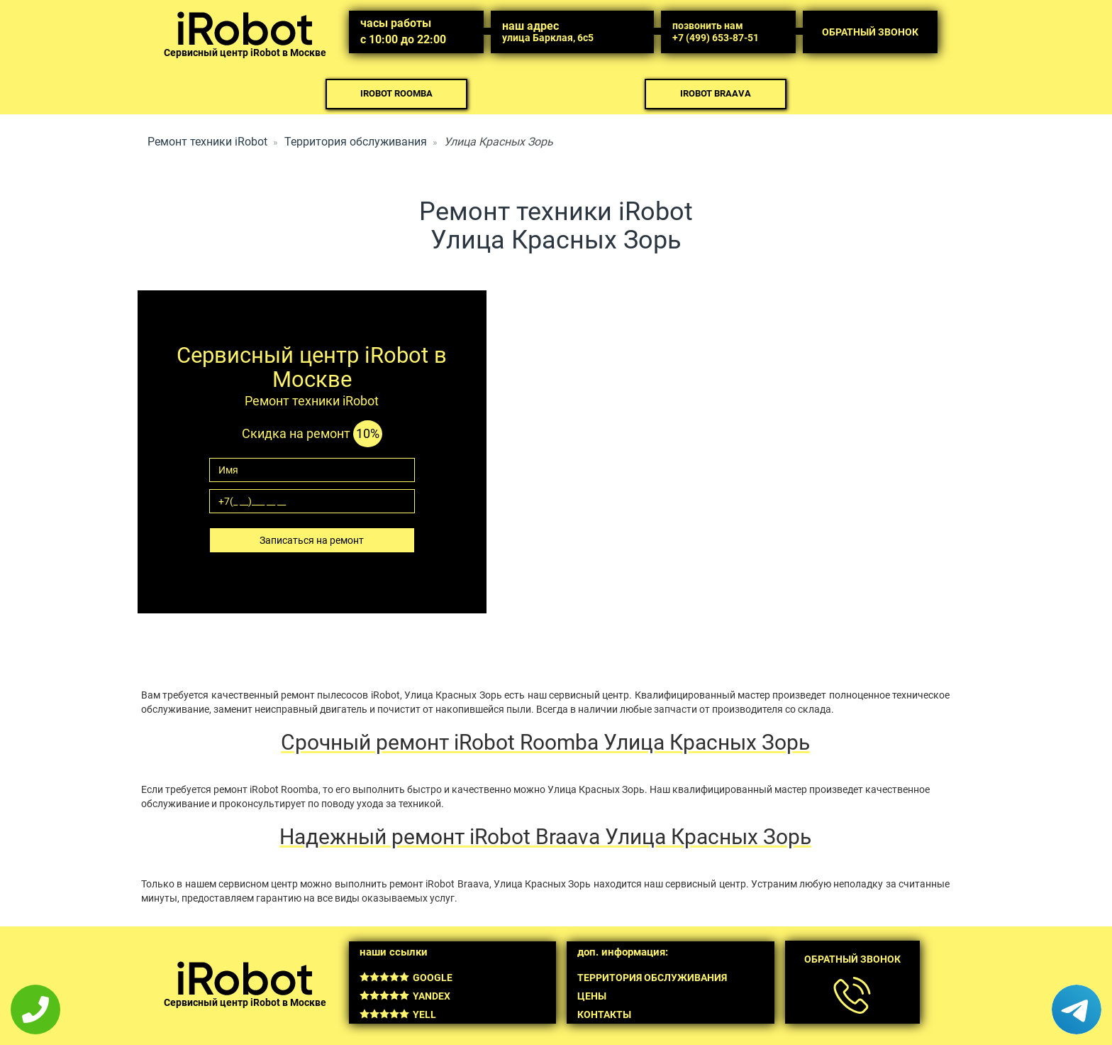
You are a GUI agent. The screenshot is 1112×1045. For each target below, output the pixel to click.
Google (406, 977)
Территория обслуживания (355, 141)
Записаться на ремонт (312, 540)
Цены (591, 996)
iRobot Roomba (396, 93)
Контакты (604, 1014)
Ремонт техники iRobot (207, 141)
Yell (398, 1014)
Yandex (405, 996)
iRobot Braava (715, 93)
